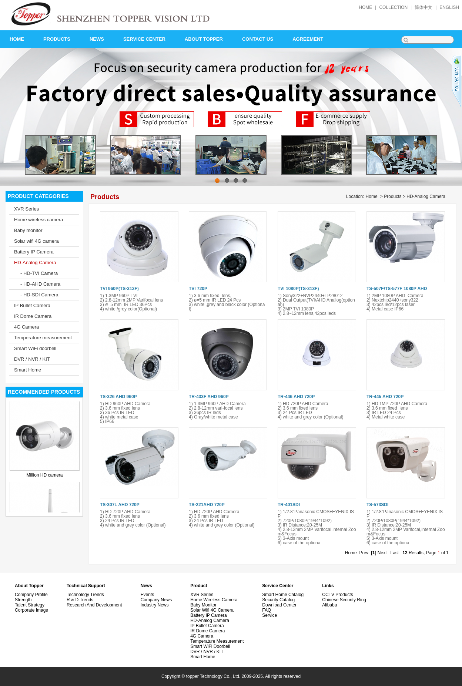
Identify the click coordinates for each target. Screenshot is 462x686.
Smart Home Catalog (283, 594)
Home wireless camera (38, 219)
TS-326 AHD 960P (118, 396)
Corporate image (31, 610)
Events (147, 594)
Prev (363, 552)
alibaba (329, 605)
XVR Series (26, 209)
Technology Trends (85, 594)
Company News (156, 599)
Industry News (154, 605)
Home (372, 196)
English (449, 7)
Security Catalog (278, 599)
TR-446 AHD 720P (296, 396)
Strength (23, 599)
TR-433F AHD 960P (209, 396)
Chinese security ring (344, 599)
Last (395, 552)
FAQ (266, 610)
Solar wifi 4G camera (36, 241)
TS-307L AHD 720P (120, 504)
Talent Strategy (29, 605)
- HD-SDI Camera (39, 294)
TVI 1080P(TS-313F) (298, 288)
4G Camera (26, 327)
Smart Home (27, 370)
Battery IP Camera (34, 252)
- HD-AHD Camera (40, 284)
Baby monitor (28, 230)
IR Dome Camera (32, 316)
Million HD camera (44, 475)
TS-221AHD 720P (207, 504)
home (365, 7)
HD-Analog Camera (35, 262)
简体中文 (423, 7)
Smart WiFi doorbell (35, 348)
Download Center (279, 605)
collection (393, 7)
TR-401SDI (289, 504)
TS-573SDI (377, 504)
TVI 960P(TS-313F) (119, 288)
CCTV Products (337, 594)
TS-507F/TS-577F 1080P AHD (396, 288)
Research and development (94, 605)
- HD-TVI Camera (39, 273)
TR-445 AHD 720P (385, 396)
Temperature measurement (43, 337)
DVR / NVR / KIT (32, 359)
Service (269, 615)
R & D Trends (80, 599)
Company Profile (31, 594)
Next (382, 552)
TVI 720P (198, 288)
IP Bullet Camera (32, 305)
